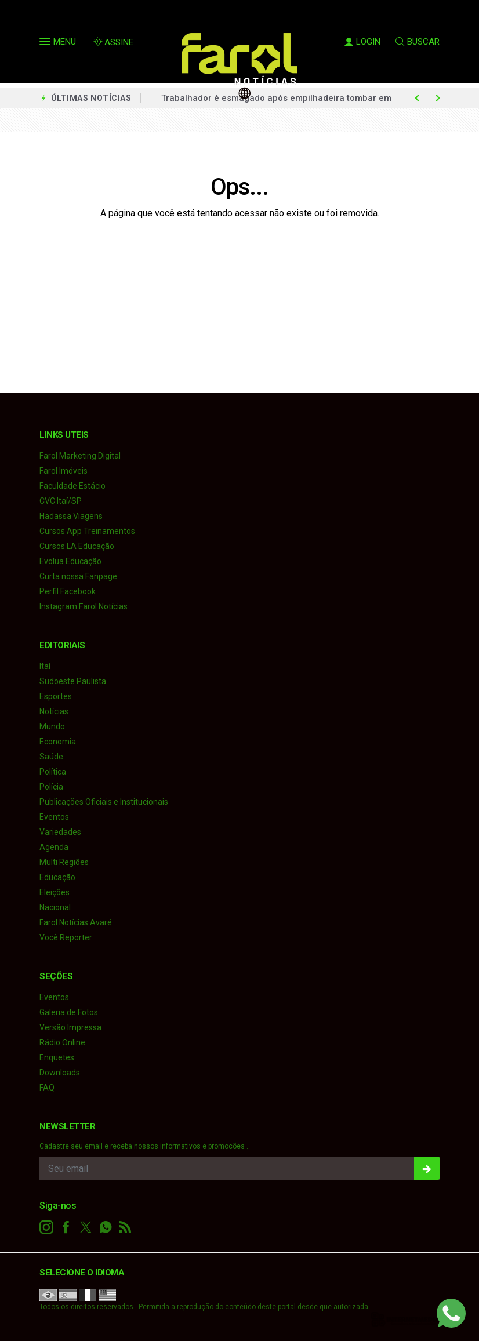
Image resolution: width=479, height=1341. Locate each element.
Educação (57, 877)
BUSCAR (417, 42)
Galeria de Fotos (68, 1012)
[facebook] (66, 1227)
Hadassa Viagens (71, 516)
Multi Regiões (64, 862)
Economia (57, 741)
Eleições (54, 892)
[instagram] (46, 1227)
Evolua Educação (70, 561)
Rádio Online (62, 1042)
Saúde (51, 756)
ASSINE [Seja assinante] (113, 42)
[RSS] (125, 1227)
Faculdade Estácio (72, 485)
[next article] (417, 98)
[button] (46, 44)
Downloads (59, 1072)
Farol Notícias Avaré (75, 922)
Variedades (60, 832)
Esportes (55, 696)
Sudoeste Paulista (72, 681)
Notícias (53, 711)
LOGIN (362, 42)
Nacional (55, 907)
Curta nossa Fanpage (78, 576)
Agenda (53, 847)
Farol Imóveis (63, 470)
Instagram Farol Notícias (83, 606)
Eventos (54, 817)
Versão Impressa (70, 1027)
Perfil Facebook (67, 591)
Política (52, 771)
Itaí (44, 666)
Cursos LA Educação (76, 546)
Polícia (51, 786)
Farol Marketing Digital (80, 455)
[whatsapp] (106, 1227)
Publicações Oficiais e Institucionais (103, 801)
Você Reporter (65, 937)
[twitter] (86, 1227)
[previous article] (437, 98)
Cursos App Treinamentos (87, 531)
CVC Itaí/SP (60, 501)
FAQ (47, 1087)
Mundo (52, 726)
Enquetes (56, 1057)
